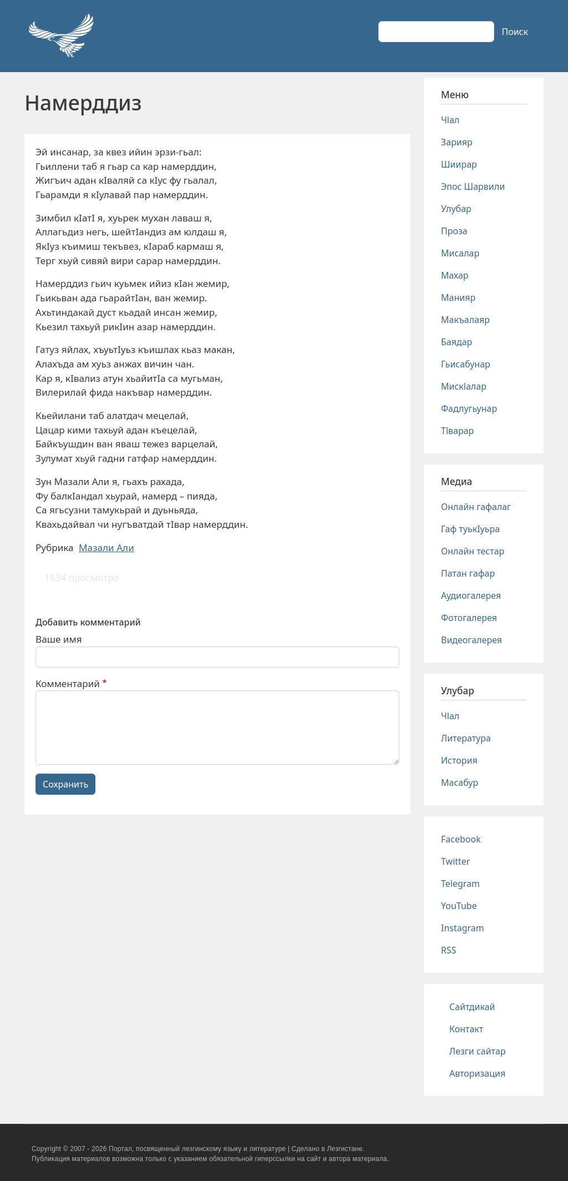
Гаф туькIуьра (470, 529)
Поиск (514, 32)
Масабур (459, 782)
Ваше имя (59, 639)
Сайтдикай (472, 1007)
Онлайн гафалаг (476, 507)
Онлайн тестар (472, 551)
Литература (466, 738)
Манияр (458, 297)
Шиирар (459, 164)
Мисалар (460, 253)
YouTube (459, 906)
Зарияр (457, 142)
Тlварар (457, 431)
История (459, 760)
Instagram (462, 928)
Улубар (456, 209)
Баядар (456, 342)
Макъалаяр (465, 320)
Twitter (455, 861)
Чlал (450, 120)
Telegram (460, 883)
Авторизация (477, 1073)
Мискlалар (463, 386)
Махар (455, 275)
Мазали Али (106, 547)
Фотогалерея (469, 618)
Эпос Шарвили (473, 186)
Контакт (466, 1029)
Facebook (461, 839)
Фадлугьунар (469, 408)
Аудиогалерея (471, 595)
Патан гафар (468, 573)
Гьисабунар (465, 364)
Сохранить (65, 784)
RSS (449, 950)
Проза (454, 231)
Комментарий (68, 683)
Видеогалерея (471, 640)
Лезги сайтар (477, 1051)
